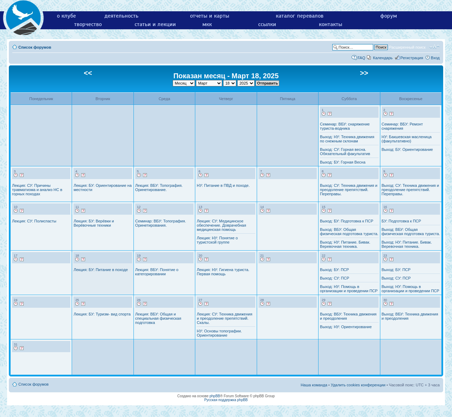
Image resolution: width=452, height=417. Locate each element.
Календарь (383, 58)
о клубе (66, 15)
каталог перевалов (299, 15)
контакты (330, 24)
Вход (435, 58)
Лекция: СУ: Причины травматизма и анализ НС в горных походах (37, 189)
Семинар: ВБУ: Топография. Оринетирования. (160, 223)
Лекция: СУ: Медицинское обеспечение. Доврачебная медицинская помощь (221, 225)
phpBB (214, 396)
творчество (88, 24)
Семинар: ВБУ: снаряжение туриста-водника (345, 126)
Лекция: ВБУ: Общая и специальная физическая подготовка (158, 318)
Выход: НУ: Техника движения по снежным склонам (347, 139)
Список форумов (34, 47)
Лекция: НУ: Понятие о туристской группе (217, 240)
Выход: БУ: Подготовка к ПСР (346, 221)
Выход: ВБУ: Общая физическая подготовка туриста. (349, 231)
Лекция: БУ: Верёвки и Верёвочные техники (93, 223)
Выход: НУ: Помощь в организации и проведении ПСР (348, 288)
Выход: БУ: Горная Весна (342, 162)
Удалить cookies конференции (358, 385)
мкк (207, 24)
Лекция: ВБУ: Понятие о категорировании (156, 272)
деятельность (121, 15)
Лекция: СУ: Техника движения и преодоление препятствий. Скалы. (224, 318)
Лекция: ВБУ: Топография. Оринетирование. (159, 187)
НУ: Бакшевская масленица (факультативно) (407, 139)
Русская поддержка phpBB (226, 400)
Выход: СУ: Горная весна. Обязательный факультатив (345, 151)
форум (388, 15)
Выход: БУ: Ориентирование (407, 149)
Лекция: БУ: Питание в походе (100, 270)
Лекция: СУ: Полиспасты (34, 221)
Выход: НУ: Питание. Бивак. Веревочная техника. (345, 244)
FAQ (361, 58)
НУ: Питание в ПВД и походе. (223, 185)
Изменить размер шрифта (434, 47)
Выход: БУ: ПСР (334, 270)
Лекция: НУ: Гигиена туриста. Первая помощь (223, 272)
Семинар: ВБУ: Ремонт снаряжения (402, 126)
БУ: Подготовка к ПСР (401, 221)
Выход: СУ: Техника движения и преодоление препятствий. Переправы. (348, 189)
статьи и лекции (155, 24)
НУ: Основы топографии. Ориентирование (219, 333)
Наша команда (314, 385)
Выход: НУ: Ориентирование (345, 327)
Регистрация (411, 58)
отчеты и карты (209, 15)
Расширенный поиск (407, 47)
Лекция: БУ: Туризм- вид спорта (102, 314)
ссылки (267, 24)
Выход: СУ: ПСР (334, 278)
